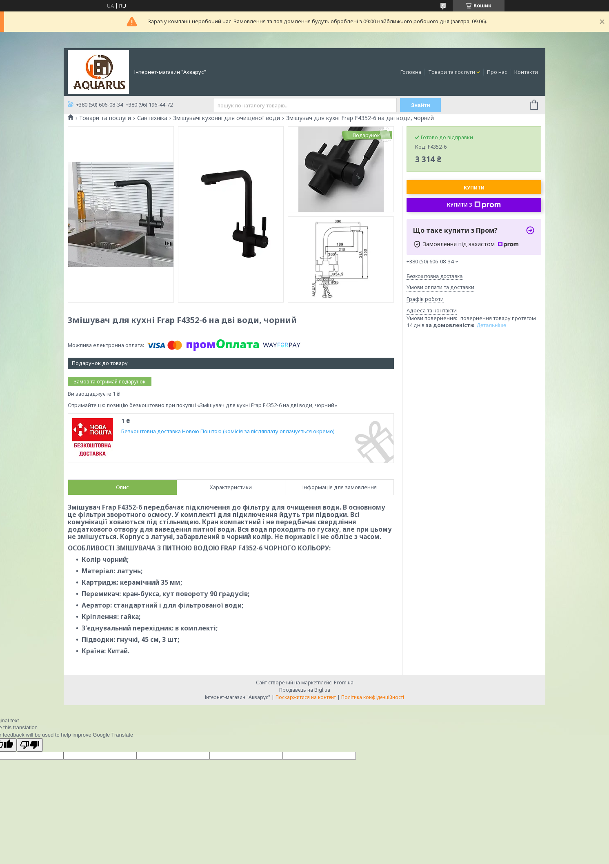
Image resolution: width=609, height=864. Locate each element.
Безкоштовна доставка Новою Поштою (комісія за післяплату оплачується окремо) (228, 431)
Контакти (526, 72)
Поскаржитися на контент (306, 697)
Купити (474, 187)
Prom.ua (343, 682)
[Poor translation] (30, 745)
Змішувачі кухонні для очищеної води (226, 118)
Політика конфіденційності (372, 697)
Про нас (497, 72)
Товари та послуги (451, 72)
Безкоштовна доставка (434, 276)
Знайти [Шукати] (420, 105)
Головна (410, 72)
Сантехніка (152, 118)
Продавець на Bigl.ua (304, 689)
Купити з (474, 205)
